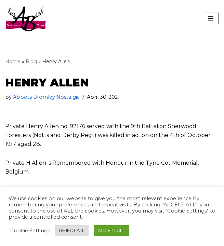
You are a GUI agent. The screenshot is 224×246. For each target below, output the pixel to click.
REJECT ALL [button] (71, 230)
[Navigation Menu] (211, 18)
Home (13, 61)
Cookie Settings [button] (30, 231)
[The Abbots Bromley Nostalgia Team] (25, 18)
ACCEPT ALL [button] (111, 230)
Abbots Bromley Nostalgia (46, 97)
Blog (31, 61)
